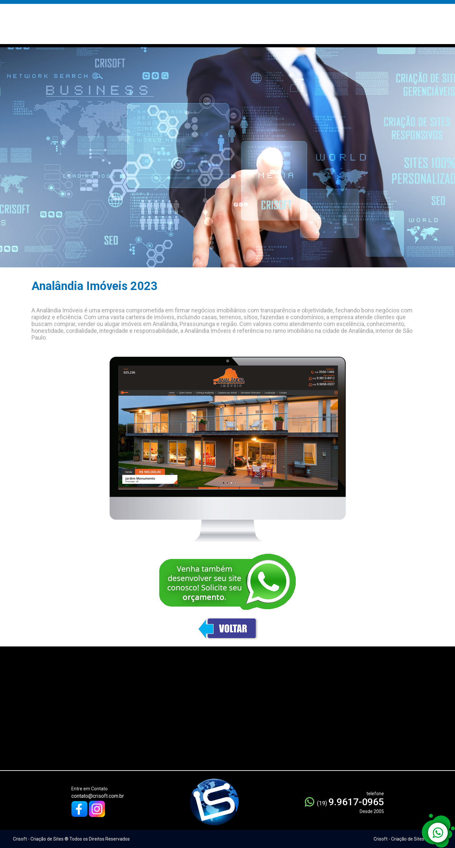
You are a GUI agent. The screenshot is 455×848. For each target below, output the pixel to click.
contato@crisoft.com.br (97, 796)
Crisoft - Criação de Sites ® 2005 (407, 839)
